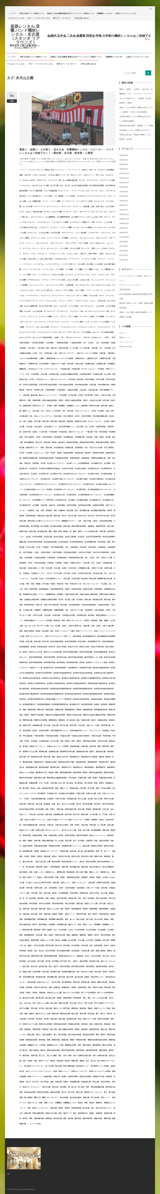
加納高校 (69, 421)
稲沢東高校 (90, 966)
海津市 (67, 909)
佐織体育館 (27, 406)
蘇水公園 (74, 1014)
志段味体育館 (75, 746)
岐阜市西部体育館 (35, 662)
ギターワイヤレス (37, 217)
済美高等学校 (104, 914)
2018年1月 (123, 232)
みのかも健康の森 (30, 306)
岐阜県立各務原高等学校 (62, 673)
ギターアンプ (84, 212)
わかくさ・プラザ (64, 332)
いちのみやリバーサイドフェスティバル (91, 196)
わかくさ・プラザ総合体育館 (103, 332)
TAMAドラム (41, 180)
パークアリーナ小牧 (88, 259)
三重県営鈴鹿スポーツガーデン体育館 (59, 358)
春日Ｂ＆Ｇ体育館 (68, 804)
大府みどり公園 (106, 558)
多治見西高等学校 (76, 542)
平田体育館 (107, 736)
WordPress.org (125, 346)
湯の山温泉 (80, 919)
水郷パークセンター (79, 883)
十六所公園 (43, 432)
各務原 (59, 453)
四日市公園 (72, 516)
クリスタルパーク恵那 (60, 222)
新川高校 (26, 788)
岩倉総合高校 (102, 720)
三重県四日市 (79, 358)
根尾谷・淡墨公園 (43, 856)
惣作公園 (22, 757)
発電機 (64, 940)
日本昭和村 (41, 793)
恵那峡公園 (43, 751)
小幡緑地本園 (47, 610)
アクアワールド (92, 180)
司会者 (52, 453)
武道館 (98, 877)
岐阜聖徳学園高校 (43, 704)
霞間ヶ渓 (37, 1097)
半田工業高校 (29, 437)
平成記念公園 (65, 736)
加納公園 (61, 421)
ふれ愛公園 (69, 285)
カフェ (21, 212)
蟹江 (97, 1014)
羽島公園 (107, 987)
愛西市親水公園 (39, 778)
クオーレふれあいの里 (94, 217)
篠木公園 (69, 977)
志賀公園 (84, 746)
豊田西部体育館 (91, 1050)
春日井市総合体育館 (26, 809)
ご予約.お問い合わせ (81, 18)
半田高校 (89, 437)
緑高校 (93, 982)
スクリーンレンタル (38, 238)
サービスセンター (100, 227)
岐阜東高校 (61, 662)
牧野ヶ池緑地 (47, 930)
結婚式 (86, 977)
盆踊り (30, 945)
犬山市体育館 (79, 930)
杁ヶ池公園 (101, 825)
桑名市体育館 (91, 862)
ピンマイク (69, 275)
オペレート (77, 206)
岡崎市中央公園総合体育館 (55, 715)
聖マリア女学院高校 (88, 993)
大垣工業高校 (27, 552)
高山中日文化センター (104, 1108)
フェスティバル (103, 275)
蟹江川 (103, 1014)
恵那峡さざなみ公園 (30, 751)
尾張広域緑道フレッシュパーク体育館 (38, 620)
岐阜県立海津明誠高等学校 (92, 694)
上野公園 (69, 364)
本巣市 (77, 825)
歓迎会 (39, 877)
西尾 (79, 1019)
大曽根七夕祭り (75, 563)
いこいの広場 (70, 196)
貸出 (60, 1055)
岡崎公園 (40, 710)
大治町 (98, 563)
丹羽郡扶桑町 (50, 390)
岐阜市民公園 (61, 657)
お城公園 (86, 206)
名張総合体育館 (98, 505)
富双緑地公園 (97, 599)
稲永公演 (34, 966)
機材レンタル (94, 872)
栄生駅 (26, 856)
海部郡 (85, 909)
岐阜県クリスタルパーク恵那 (96, 662)
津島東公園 (72, 898)
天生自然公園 (97, 573)
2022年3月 (123, 164)
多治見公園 (48, 537)
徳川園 (25, 746)
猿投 (21, 935)
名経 (37, 510)
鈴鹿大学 (57, 1076)
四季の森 (57, 516)
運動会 (82, 1061)
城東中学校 (23, 531)
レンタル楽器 (104, 322)
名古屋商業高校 (83, 463)
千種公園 (89, 432)
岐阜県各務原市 (60, 668)
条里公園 (110, 825)
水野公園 (29, 888)
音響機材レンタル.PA (104, 13)
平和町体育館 (39, 736)
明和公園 (22, 804)
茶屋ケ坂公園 (63, 1003)
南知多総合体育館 (102, 442)
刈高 (24, 421)
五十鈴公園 (72, 395)
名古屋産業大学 (95, 500)
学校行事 (60, 584)
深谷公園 (34, 914)
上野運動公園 (101, 364)
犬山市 (70, 930)
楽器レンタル (39, 872)
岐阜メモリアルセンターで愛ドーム (58, 636)
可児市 (21, 453)
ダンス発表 (64, 248)
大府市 (30, 563)
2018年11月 (124, 219)
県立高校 (66, 945)
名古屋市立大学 (59, 495)
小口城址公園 (27, 610)
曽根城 (88, 809)
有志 (112, 809)
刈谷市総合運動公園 (99, 416)
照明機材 (97, 924)
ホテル (101, 296)
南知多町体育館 (72, 442)
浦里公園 (42, 909)
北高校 (34, 432)
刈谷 (30, 416)
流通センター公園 (90, 903)
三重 (55, 353)
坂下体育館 (44, 526)
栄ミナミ (107, 851)
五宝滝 (80, 395)
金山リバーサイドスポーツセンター (39, 1071)
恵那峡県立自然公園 (67, 751)
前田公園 (45, 421)
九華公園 (26, 395)
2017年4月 (123, 260)
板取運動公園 (27, 851)
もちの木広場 (37, 311)
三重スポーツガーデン (66, 353)
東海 (45, 835)
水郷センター (65, 883)
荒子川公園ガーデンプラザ (104, 1003)
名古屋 (42, 463)
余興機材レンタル (73, 406)
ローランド (30, 327)
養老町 (60, 1108)
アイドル (82, 180)
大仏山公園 (30, 547)
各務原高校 (85, 458)
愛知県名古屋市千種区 (66, 762)
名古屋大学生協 (67, 468)
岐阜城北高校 (42, 647)
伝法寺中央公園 (95, 400)
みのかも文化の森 (45, 306)
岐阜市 (25, 652)
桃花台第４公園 (86, 856)
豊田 (79, 1045)
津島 (47, 898)
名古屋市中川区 (56, 474)
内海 (112, 411)
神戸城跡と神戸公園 (59, 961)
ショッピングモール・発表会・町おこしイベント (46, 170)
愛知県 (101, 757)
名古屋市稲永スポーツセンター (40, 495)
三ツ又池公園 (84, 348)
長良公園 (95, 1082)
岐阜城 (33, 647)
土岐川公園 (87, 521)
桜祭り (46, 867)
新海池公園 (74, 788)
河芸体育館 (74, 893)
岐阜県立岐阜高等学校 (73, 694)
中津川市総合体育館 (65, 385)
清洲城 (54, 914)
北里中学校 (27, 432)
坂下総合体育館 (56, 526)
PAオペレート (89, 175)
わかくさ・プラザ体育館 (82, 332)
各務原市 (87, 453)
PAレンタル (100, 175)
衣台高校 (39, 1019)
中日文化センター (42, 379)
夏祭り (80, 531)
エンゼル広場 (27, 206)
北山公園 (79, 427)
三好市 (34, 353)
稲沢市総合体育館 (77, 966)
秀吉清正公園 (94, 961)
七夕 (84, 343)
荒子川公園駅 (24, 1008)
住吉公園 (105, 400)
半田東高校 (58, 437)
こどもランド (44, 227)
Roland (25, 180)
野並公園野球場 (69, 1066)
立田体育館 (36, 972)
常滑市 (34, 731)
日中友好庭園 (105, 788)
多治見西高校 (63, 542)
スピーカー (74, 238)
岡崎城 (78, 710)
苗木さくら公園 (43, 1003)
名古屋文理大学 (60, 500)
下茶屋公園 (75, 369)
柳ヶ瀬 (80, 851)
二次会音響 (62, 395)
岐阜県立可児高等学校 (44, 673)
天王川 (49, 573)
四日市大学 (82, 516)
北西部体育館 (101, 427)
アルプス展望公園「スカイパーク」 (57, 191)
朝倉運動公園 (58, 814)
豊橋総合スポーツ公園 (55, 1045)
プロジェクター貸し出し (45, 290)
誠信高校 (84, 1029)
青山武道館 (64, 1097)
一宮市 (106, 337)
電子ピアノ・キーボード (62, 18)
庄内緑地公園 (44, 741)
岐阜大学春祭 (61, 647)
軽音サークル (44, 1061)
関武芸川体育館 (43, 1092)
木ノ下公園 (103, 814)
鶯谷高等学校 (87, 1118)
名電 (42, 510)
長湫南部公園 (86, 1082)
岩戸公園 (47, 725)
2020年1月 (123, 169)
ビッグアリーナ (44, 275)
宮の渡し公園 (70, 599)
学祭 (66, 584)
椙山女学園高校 (108, 867)
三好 (100, 348)
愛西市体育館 (109, 772)
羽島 (89, 987)
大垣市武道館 (57, 552)
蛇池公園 (91, 1014)
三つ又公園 (74, 348)
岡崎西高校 (53, 720)
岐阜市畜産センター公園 (93, 657)
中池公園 (79, 379)
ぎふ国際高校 (50, 217)
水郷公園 (91, 883)
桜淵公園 (39, 867)
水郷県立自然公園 (102, 883)
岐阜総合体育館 (96, 699)
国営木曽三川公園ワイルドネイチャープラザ (44, 521)
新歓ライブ (64, 788)
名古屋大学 (33, 468)
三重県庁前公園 (104, 358)
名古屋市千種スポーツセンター (63, 479)
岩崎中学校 (27, 725)
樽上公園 (79, 872)
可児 (86, 447)
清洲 (40, 914)
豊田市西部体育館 (68, 1050)
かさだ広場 (110, 206)
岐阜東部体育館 (49, 662)
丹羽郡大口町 (39, 390)
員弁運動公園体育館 (98, 510)
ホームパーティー (58, 296)
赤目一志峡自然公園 (99, 1055)
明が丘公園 (98, 799)
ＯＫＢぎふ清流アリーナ (56, 175)
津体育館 (40, 898)
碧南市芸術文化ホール (67, 956)
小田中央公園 (37, 615)
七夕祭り (91, 343)
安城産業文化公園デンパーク (33, 594)
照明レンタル (87, 924)
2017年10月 (124, 237)
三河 (40, 353)
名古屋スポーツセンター (56, 463)
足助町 (30, 1061)
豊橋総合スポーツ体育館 (36, 1045)
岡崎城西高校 (87, 710)
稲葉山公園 (27, 972)
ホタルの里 (93, 296)
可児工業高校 (109, 447)
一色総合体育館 (75, 343)
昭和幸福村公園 (70, 809)
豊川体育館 (62, 1035)
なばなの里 (32, 259)
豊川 (55, 1035)
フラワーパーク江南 (57, 280)
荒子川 (80, 1003)
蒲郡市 (31, 1014)
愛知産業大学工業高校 (89, 757)
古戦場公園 (69, 447)
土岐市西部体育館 (105, 521)
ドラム (33, 254)
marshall (42, 175)
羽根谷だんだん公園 (54, 993)
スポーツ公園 (83, 243)
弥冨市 (67, 741)
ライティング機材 (45, 316)
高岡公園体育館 (38, 1113)
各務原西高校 (75, 458)
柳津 (97, 851)
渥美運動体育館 (30, 919)
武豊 (56, 877)
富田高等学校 (29, 605)
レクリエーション (53, 322)
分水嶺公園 (23, 416)
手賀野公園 (82, 778)
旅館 (97, 788)
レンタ (86, 322)
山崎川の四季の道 (74, 626)
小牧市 (108, 610)
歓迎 (24, 877)
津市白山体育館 (44, 903)
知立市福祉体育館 (63, 951)
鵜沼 (64, 1118)
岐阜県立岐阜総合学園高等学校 (51, 694)
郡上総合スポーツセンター (34, 1066)
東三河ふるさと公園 (69, 830)
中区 (27, 374)
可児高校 (29, 453)
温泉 (66, 919)
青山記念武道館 (75, 1097)
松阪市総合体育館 (40, 846)
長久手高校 (44, 1082)
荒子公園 (73, 1003)
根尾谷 (33, 856)
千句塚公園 (53, 432)
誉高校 (77, 1029)
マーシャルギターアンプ (28, 301)
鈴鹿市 (64, 1076)
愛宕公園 (47, 757)
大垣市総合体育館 (69, 552)
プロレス (58, 290)
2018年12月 (124, 214)
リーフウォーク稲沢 (87, 316)
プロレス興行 (79, 290)
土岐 (79, 521)
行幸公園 (31, 1019)
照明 (79, 924)
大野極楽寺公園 (83, 568)
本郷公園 (92, 825)
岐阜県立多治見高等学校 (31, 678)
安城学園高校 (44, 589)
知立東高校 (75, 951)
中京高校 (100, 369)
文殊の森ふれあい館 (57, 783)
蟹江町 (109, 1014)
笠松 (78, 972)
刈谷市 (77, 416)
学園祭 (38, 584)
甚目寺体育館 (105, 935)
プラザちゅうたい (34, 280)
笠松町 (104, 972)
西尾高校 (84, 1024)
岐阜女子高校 (84, 647)
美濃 (50, 987)
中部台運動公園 (103, 385)
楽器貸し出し (50, 872)
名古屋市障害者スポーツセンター (90, 495)
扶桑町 (94, 778)
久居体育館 (61, 390)
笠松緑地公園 (40, 977)
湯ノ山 (72, 919)
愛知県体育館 (27, 762)
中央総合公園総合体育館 (69, 374)
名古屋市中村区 (93, 474)
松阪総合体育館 (54, 846)
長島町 (65, 1082)
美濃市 (73, 987)
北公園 (106, 421)
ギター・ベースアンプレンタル (38, 18)
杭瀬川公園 (40, 830)
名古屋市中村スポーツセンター (74, 474)
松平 (74, 841)
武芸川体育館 (49, 877)
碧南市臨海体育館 (50, 956)
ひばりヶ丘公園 (57, 275)
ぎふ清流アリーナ (77, 217)
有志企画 (32, 814)
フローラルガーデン (82, 285)
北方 (86, 427)
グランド (107, 217)
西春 (90, 1024)
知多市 (106, 945)
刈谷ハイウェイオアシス (43, 416)
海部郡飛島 (93, 909)
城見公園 (32, 531)
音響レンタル (49, 1103)
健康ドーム (27, 411)
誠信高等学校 (94, 1029)
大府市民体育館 (39, 563)
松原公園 (68, 841)
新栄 (38, 788)
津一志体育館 (31, 898)
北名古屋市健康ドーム (66, 427)
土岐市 (94, 521)
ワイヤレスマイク (103, 327)
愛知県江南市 (55, 767)
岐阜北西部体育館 (56, 641)
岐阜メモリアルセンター (35, 636)
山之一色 (27, 626)
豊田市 (42, 1050)
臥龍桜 (59, 998)
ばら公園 (81, 264)
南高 (42, 447)
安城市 (67, 589)
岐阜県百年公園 (85, 668)
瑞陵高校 (83, 935)
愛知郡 (51, 772)
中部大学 (29, 390)
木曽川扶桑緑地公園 (30, 825)
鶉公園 (70, 1118)
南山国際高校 (29, 442)
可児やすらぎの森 (95, 447)
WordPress (30, 1189)
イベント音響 (55, 201)
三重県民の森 (32, 364)
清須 (89, 914)
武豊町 (62, 877)
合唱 (108, 458)
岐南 (21, 631)
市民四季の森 (105, 725)
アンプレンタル (83, 191)
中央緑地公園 (97, 374)
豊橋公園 (65, 1040)
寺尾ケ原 (39, 605)
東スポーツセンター (52, 830)
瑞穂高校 (74, 935)
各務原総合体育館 (61, 458)
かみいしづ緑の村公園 (34, 212)
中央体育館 (35, 374)
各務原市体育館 (98, 453)
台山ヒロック (39, 453)
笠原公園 (45, 972)
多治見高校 (101, 542)
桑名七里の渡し (28, 862)
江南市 (60, 888)
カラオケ (47, 212)
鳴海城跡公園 (39, 1118)
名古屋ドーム (71, 463)
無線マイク (72, 924)
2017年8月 (123, 241)
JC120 (34, 175)
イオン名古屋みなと (35, 196)
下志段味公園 (65, 369)
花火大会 (27, 1003)
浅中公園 (102, 903)
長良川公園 (46, 1087)
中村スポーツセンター (58, 379)
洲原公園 (79, 903)
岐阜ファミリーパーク (84, 631)
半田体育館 (103, 432)
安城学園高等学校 (56, 589)
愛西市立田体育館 (25, 778)
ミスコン (92, 301)
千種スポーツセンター (76, 432)
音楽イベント (105, 1097)
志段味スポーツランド (37, 746)
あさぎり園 (54, 185)
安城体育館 (33, 589)
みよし (56, 306)
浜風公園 (34, 909)
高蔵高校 (99, 1113)
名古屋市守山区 (88, 484)
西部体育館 (36, 1029)
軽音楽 (52, 1061)
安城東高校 (98, 589)
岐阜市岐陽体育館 (100, 652)
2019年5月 (123, 201)
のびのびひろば (60, 259)
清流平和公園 (81, 914)
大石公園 (57, 568)
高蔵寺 (91, 1113)
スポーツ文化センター (97, 243)
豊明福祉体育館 (31, 1040)
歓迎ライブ (32, 877)
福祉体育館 (84, 961)
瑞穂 (68, 935)
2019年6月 (123, 196)
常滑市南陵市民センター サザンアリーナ (85, 731)
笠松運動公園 (52, 977)
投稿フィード (124, 337)
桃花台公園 (75, 856)
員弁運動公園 (84, 510)
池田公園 (47, 893)
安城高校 (60, 594)
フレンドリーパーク (36, 285)
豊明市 (103, 1035)
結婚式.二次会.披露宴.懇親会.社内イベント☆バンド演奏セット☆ (70, 13)
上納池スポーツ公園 (57, 364)
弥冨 (61, 741)
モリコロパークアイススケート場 (96, 311)
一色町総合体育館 (61, 343)
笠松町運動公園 (28, 977)
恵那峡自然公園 (82, 751)
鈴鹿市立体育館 (85, 1076)
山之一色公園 (55, 626)
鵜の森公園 (58, 1118)
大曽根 (65, 563)
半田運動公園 (79, 437)
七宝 (97, 343)
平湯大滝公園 (96, 736)
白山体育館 (72, 940)
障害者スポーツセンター (93, 1092)
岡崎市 (26, 715)
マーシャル (110, 296)
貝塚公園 (34, 1055)
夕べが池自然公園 (90, 531)
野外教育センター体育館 (100, 1066)
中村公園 (71, 379)
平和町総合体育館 (51, 736)
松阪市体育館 (27, 846)
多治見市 (81, 537)
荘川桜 (41, 1008)
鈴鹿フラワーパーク (35, 1076)
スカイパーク (105, 233)
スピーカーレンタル (87, 238)
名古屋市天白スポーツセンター (45, 484)
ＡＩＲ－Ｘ (76, 170)
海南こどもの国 (52, 909)
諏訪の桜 (104, 1029)
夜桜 (108, 542)
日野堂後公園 (71, 799)
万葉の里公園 (63, 348)
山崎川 (64, 626)
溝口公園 (89, 919)
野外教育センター (82, 1066)
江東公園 (34, 893)
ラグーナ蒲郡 (73, 316)
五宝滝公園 (88, 395)
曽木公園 (81, 809)
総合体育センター (97, 977)
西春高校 (107, 1024)
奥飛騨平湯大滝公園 (104, 579)
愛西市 (85, 772)
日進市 (26, 799)
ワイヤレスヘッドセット (87, 327)
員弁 (76, 510)
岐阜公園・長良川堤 (41, 641)
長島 (52, 1082)
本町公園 (84, 825)
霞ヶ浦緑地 (28, 1097)
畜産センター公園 (47, 940)
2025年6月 (123, 155)
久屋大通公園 (92, 390)
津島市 (52, 898)
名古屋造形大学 (25, 505)
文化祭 (46, 783)
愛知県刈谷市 (39, 762)
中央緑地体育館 (85, 374)
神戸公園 (40, 961)
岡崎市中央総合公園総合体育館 (94, 715)
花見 (34, 1003)
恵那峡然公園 (53, 751)
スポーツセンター (56, 243)
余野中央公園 (94, 406)
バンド (25, 269)
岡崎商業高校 (70, 710)
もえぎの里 (100, 306)
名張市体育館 (71, 505)
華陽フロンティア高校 (102, 1008)
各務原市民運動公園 (30, 458)
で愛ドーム (95, 248)
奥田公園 (92, 579)
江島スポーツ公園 (92, 888)
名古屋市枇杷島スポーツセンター (100, 489)
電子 (105, 1092)
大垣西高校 (51, 558)
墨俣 (50, 531)
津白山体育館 (70, 903)
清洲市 (60, 914)
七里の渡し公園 (43, 348)
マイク (41, 301)
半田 (95, 432)
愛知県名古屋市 (51, 762)
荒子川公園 (88, 1003)
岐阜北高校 (82, 641)
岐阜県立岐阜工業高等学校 (29, 694)
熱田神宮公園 (27, 930)
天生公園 (66, 573)
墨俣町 (65, 531)
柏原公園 (73, 851)
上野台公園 (79, 364)
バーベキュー (27, 264)
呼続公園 (69, 510)
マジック (61, 301)
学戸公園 (45, 584)
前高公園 (53, 421)
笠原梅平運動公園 (68, 972)
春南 (53, 804)
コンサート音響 (65, 227)
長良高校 (63, 1087)
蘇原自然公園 (65, 1014)
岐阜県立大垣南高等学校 (71, 678)
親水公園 (53, 1029)
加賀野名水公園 (80, 421)
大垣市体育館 (45, 552)
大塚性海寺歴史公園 (75, 558)
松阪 (95, 841)
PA (68, 175)
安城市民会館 (87, 589)
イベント (45, 201)
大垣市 (36, 552)
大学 (86, 558)
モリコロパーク (49, 311)
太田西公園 (75, 579)
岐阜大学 (52, 647)
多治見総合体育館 (50, 542)
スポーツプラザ (70, 243)
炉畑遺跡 (52, 924)
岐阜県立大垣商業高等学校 (91, 678)
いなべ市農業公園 (34, 201)
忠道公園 (92, 746)
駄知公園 (86, 1108)
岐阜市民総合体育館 (75, 657)
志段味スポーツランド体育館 (57, 746)
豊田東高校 (80, 1050)
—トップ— (12, 13)
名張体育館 (61, 505)
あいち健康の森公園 (69, 180)
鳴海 (30, 1118)
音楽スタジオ (32, 1103)
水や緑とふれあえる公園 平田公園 (38, 883)
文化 (40, 783)
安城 (26, 589)
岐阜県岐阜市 (73, 668)
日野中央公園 (60, 799)
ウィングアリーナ (68, 201)
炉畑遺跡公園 (61, 924)
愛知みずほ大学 (62, 757)
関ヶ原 (73, 1087)
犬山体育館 (62, 930)
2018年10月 (124, 223)
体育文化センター (38, 406)
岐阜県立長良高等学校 (81, 699)
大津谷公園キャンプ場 (36, 568)
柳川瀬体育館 (89, 851)
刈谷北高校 (58, 416)
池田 (40, 893)
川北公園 (81, 725)
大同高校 (45, 547)
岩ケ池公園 (70, 720)
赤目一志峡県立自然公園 (82, 1055)
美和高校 (29, 987)
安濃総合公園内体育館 (48, 599)
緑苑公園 (76, 982)
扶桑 (89, 778)
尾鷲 (100, 620)
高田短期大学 (83, 1113)
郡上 (87, 1061)
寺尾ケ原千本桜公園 (51, 605)
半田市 (38, 437)
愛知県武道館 (44, 767)
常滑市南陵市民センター (59, 731)
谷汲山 (38, 1035)
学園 (32, 584)
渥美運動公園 (42, 919)
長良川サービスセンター (31, 1087)
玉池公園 (39, 935)
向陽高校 (61, 510)
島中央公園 (64, 725)
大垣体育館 (74, 547)
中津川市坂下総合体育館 (48, 385)
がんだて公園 (57, 212)
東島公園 (105, 830)
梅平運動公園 (75, 867)
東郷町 (30, 841)
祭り (69, 961)
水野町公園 (38, 888)
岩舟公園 (55, 725)
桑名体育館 (56, 862)
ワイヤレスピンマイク (68, 327)
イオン (101, 191)
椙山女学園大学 (95, 867)
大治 (92, 563)
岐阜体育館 (77, 636)
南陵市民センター (32, 447)
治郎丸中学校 (94, 893)
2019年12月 (124, 173)
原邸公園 (48, 447)
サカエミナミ (32, 233)
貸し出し (42, 1055)
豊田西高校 (103, 1050)
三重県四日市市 (91, 358)
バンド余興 (59, 269)
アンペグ (94, 191)
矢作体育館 (75, 945)
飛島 (86, 1103)
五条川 (96, 395)
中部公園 (92, 385)
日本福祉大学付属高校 (66, 793)
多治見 (28, 537)
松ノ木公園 (59, 841)
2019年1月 (123, 210)
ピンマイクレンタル (82, 275)
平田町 (26, 741)
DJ (95, 170)
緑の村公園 (56, 982)
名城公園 (43, 505)
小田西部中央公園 (68, 615)
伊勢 (29, 400)
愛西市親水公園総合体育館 (56, 778)
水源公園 (55, 883)
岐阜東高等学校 (72, 662)
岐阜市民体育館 (49, 657)
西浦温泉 (27, 1029)
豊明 (97, 1035)
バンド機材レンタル (91, 269)
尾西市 (86, 620)
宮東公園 (87, 599)
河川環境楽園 (63, 893)
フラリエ (45, 280)
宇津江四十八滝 (75, 584)
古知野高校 (79, 447)
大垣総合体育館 (39, 558)
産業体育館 (35, 940)
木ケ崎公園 (93, 814)
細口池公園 (79, 977)
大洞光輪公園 (107, 563)
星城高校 (47, 804)
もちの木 (27, 311)
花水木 (111, 998)
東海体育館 (53, 835)
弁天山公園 (54, 741)
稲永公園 (26, 966)
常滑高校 (105, 731)
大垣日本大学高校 (84, 552)
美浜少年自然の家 (40, 987)
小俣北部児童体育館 (88, 605)
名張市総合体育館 (84, 505)
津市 (79, 898)
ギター (75, 212)
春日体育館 (40, 809)
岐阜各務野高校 (108, 641)
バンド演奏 (27, 275)
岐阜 (52, 631)
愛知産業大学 (75, 757)
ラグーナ (63, 316)
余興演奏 (84, 406)
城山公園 (110, 526)
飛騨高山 (99, 1103)
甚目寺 (96, 935)
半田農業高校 (68, 437)
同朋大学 (27, 463)
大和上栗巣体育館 (56, 547)
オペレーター (66, 206)
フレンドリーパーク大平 (54, 285)
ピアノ (34, 275)
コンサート (54, 227)
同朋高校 (35, 463)
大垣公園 (83, 547)
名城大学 (52, 505)
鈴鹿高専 (109, 1076)
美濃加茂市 (66, 987)
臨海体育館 (67, 998)
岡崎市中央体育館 (37, 715)
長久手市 (35, 1082)
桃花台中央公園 (64, 856)
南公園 (108, 437)
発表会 (57, 940)
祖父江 (87, 956)
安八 (110, 584)
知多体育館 (98, 945)
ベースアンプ (97, 290)
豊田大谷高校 (107, 1045)
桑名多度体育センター (70, 862)
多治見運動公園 (90, 542)
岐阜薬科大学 (75, 704)
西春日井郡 (98, 1024)
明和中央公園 (109, 799)
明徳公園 (31, 804)
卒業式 (101, 437)
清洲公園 (47, 914)
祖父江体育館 (96, 956)
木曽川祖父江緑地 (61, 825)
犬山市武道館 (91, 930)
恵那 (99, 746)
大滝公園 (48, 568)
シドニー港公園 (80, 233)
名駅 (55, 510)
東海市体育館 (70, 835)
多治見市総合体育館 (35, 542)
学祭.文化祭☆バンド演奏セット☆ (31, 13)
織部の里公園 (102, 982)
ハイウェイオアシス (52, 264)
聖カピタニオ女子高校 (71, 993)
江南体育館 (53, 888)
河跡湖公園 (84, 893)
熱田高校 (37, 930)
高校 (60, 1113)
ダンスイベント (52, 248)
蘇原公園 (55, 1014)
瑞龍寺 (90, 935)
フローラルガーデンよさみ (100, 285)
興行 (84, 998)
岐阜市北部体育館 (86, 652)
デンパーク (85, 248)
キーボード (67, 212)
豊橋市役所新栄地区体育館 (97, 1040)
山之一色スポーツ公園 (40, 626)
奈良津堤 (84, 579)
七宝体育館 (105, 343)
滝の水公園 (98, 919)
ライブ (56, 316)
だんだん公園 (75, 248)
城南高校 (91, 526)
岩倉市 (93, 720)
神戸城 (47, 961)
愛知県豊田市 (101, 767)
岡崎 (24, 710)
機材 (86, 872)
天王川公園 (58, 573)
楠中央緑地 (23, 872)
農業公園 (74, 1061)
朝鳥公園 (84, 814)
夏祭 (74, 531)
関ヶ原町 (81, 1087)
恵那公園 (105, 746)
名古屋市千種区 (82, 479)
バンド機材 (79, 269)
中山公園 (107, 374)
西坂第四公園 (71, 1019)
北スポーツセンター (95, 421)
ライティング (32, 316)
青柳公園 (86, 1097)
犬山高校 (110, 930)
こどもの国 (108, 222)
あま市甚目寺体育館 (96, 185)
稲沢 (50, 966)
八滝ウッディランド (82, 411)
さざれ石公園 (55, 233)
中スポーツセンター (88, 369)
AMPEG (84, 170)
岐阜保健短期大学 (89, 636)
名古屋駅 (35, 505)
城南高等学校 (101, 526)
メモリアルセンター (87, 306)
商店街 (109, 510)
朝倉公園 (48, 814)
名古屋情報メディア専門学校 (43, 500)
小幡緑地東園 (58, 610)
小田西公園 (56, 615)
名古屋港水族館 (82, 500)
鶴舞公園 (107, 1118)
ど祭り (101, 254)
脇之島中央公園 (28, 998)
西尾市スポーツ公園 (30, 1024)
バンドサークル (34, 269)
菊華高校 (74, 1008)
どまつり (26, 254)
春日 (58, 804)
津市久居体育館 (101, 898)
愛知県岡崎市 (92, 762)
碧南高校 (80, 956)
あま (61, 185)
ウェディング (99, 201)
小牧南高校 (88, 610)
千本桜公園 (62, 432)
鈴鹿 (55, 1071)
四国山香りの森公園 (44, 516)
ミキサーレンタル (81, 301)
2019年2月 (123, 205)
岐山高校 (45, 631)
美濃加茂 (57, 987)
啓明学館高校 (31, 516)
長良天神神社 (105, 1082)
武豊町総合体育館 (73, 877)
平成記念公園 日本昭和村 (80, 736)
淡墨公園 (26, 914)
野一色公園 (49, 1066)
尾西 (63, 620)
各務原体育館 (68, 453)
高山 (92, 1108)
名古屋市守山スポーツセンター (69, 484)
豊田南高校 (96, 1045)
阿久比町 (71, 1092)
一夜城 (56, 337)
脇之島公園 (40, 998)
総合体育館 (32, 982)
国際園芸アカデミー (69, 521)
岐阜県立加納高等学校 (100, 668)
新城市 (101, 783)
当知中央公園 (102, 741)
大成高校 (58, 563)
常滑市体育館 (44, 731)
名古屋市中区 (44, 474)
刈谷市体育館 (86, 416)
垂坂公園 (66, 526)
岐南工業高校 (29, 631)
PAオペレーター (76, 175)
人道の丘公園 (105, 395)
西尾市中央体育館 (45, 1024)
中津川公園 (100, 379)
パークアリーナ (74, 259)
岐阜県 (82, 662)
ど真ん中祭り (92, 254)
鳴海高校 (48, 1118)
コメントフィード (126, 342)
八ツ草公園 (56, 411)
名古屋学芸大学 (93, 468)
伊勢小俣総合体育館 (49, 400)
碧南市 (109, 951)
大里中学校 (72, 568)
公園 (107, 411)
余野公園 (104, 406)
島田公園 (73, 725)
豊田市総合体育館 (53, 1050)
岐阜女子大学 (73, 647)
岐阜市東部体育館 (35, 657)
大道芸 (64, 568)
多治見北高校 (58, 537)
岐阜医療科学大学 (94, 641)
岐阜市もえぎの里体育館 (53, 652)
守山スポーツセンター (91, 584)
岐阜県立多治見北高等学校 (82, 673)
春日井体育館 (87, 804)
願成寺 (80, 1103)
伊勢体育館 (36, 400)
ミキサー (69, 301)
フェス (93, 275)
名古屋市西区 (71, 495)
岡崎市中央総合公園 (73, 715)
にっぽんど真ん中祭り (45, 259)
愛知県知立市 (78, 767)
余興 (55, 406)
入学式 (47, 411)
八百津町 (100, 411)
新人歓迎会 (79, 783)
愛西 (56, 772)
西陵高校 (45, 1029)
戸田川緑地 (72, 778)
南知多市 (61, 442)
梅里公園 (84, 867)
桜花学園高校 (55, 867)
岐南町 (38, 631)
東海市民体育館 (82, 835)
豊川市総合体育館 (74, 1035)
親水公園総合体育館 (65, 1029)
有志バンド (23, 814)
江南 (45, 888)
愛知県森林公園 (31, 767)
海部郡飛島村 (104, 909)
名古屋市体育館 (106, 474)
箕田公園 (61, 977)
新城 (95, 783)
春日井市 (97, 804)
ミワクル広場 (73, 306)
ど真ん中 (83, 254)
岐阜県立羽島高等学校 (36, 699)
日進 (99, 793)
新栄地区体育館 (48, 788)
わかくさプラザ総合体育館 (42, 337)
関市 (87, 1087)
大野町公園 (108, 568)
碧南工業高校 (101, 951)
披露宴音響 (33, 783)
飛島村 (91, 1103)
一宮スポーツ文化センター (92, 337)
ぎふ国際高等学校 (63, 217)
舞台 (89, 998)
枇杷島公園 (64, 851)
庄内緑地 (34, 741)
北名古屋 (29, 427)
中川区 (31, 379)
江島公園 (104, 888)
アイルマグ (11, 1189)
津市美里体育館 (57, 903)
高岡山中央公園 (51, 1113)
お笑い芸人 (100, 206)
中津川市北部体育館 (30, 385)
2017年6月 (123, 251)
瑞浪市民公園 (60, 935)
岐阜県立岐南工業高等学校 (97, 683)
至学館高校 (77, 998)
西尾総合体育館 (74, 1024)
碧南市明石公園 (36, 956)
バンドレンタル (48, 269)
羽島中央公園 (97, 987)
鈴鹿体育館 (48, 1076)
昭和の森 (60, 809)
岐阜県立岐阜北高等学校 (40, 689)
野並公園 (58, 1066)
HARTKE (27, 175)
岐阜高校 (104, 704)
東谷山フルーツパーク (97, 835)
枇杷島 (36, 851)
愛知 (53, 757)
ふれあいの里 (84, 280)
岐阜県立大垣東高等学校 (36, 683)
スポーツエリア (101, 238)
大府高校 (50, 563)
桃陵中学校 (98, 856)
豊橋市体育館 (81, 1040)
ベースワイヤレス (32, 296)
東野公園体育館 (48, 841)
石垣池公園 (85, 951)
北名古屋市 (38, 427)
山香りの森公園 (108, 626)
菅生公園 (48, 1008)
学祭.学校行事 (124, 289)
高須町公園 (108, 1113)
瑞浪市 (51, 935)
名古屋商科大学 (96, 463)
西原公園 (53, 1019)
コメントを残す (35, 1124)
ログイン (122, 333)
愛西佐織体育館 (65, 772)
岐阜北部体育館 (70, 641)
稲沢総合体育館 (101, 966)
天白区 (41, 579)
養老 (29, 1108)
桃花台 (54, 856)
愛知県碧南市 (89, 767)
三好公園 (107, 348)
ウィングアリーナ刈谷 (84, 201)
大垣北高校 (92, 547)
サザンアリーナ (67, 233)
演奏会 (106, 919)
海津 (61, 909)
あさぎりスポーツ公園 (40, 185)
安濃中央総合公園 (71, 594)
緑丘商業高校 (66, 982)
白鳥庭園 (97, 940)
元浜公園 (35, 411)
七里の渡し (32, 348)
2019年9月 (123, 187)
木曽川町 (50, 825)
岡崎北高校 (49, 710)
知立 (35, 951)
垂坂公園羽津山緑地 (78, 526)
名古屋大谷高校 (80, 468)
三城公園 (94, 348)
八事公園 (69, 411)
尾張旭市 (57, 620)
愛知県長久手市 (41, 772)
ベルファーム (45, 296)
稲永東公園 (43, 966)
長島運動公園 (75, 1082)
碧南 (92, 951)
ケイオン (99, 222)
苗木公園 (53, 1003)
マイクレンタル (51, 301)
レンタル (94, 322)
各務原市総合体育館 (46, 458)
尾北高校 (91, 615)
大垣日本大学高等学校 (100, 552)
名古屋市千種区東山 (96, 479)
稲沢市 (56, 966)
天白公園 (34, 579)
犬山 (55, 930)
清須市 (94, 914)
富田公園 (107, 599)
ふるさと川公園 (72, 280)
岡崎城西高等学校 (100, 710)
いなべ (109, 196)
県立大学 (58, 945)
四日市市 (91, 516)
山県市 (98, 626)
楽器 (30, 872)
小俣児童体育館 (74, 605)
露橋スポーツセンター (50, 1097)
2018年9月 (123, 228)
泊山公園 (104, 893)
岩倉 (78, 720)
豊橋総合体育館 (70, 1045)
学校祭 (52, 584)
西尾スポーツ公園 (89, 1019)
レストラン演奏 (77, 322)
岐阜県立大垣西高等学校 (56, 683)
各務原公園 (79, 453)
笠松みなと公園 (86, 972)
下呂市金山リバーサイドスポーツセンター (43, 369)
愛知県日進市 (104, 762)
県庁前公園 (49, 945)
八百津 (93, 411)
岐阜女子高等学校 (97, 647)
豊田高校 (26, 1055)
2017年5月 (123, 255)
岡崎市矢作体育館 (40, 720)
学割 (27, 584)
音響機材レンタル (69, 1103)
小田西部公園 (81, 615)
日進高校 (50, 799)
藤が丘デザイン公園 (43, 1014)
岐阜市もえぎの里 (35, 652)
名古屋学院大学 (106, 468)
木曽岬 (86, 820)
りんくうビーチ (39, 322)
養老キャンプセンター (40, 1108)
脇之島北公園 (50, 998)
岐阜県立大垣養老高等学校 (76, 683)
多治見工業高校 (70, 537)
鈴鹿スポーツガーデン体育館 (99, 1071)
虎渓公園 (83, 1014)
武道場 (91, 877)
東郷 (24, 841)
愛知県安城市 (81, 762)
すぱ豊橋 (65, 238)
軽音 (35, 1061)
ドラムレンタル (72, 254)
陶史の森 (79, 1092)
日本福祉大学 (52, 793)
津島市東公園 (61, 898)
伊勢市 (60, 400)
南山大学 (39, 442)
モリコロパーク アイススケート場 (70, 311)
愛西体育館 (77, 772)
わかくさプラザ (25, 337)
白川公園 (89, 940)
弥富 (73, 741)
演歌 (112, 919)
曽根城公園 (96, 809)
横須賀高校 (70, 872)
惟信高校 (110, 751)
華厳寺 (90, 1008)
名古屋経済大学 (108, 500)
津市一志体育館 (88, 898)
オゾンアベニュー (53, 206)
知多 (90, 945)
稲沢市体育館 (65, 966)
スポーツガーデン (42, 243)
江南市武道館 (70, 888)
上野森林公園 (89, 364)
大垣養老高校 (61, 558)
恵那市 (91, 751)
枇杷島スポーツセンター (49, 851)
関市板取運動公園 (97, 1087)
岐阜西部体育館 (86, 704)
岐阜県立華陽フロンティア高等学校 (58, 699)
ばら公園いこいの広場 (94, 264)
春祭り (52, 809)
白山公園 (81, 940)
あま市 (67, 185)
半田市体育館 (47, 437)
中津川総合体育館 (81, 385)
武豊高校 (84, 877)
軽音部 (67, 1061)
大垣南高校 (101, 547)
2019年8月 (123, 192)
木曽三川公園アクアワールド (34, 820)
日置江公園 (80, 793)
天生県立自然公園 (84, 573)
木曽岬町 (94, 820)
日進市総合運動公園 (38, 799)
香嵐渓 (67, 1108)
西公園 (46, 1019)
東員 (79, 830)
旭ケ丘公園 (82, 799)
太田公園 (66, 579)
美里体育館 (82, 987)
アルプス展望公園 (35, 191)
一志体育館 (49, 343)
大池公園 (86, 563)
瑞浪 (45, 935)
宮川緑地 (79, 599)
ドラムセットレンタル (16, 18)
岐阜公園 (29, 641)
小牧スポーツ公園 (76, 610)
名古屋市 (34, 474)
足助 (24, 1061)
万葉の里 (53, 348)
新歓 (56, 788)
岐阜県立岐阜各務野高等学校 (60, 689)
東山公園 (86, 830)
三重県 (41, 358)
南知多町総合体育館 (87, 442)
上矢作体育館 (44, 364)
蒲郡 (26, 1014)
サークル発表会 (86, 227)
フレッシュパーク (97, 280)
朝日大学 (76, 814)
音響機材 (58, 1103)
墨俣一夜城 (58, 531)
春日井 (78, 804)
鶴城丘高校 (98, 1118)
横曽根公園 (61, 872)
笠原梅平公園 (55, 972)
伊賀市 (85, 400)
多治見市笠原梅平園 (93, 537)
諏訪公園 (31, 1035)
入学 (42, 411)
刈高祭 (30, 421)
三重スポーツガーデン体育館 (86, 353)
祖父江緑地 (32, 961)
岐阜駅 (96, 704)
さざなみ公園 (44, 233)
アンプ (73, 191)
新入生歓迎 (88, 783)
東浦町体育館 (37, 835)
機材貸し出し (105, 872)
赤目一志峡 (67, 1055)
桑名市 (82, 862)
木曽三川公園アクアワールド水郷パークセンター (65, 820)
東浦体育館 (27, 835)
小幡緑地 (37, 610)
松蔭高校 (89, 841)
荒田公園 (34, 1008)
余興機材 (61, 406)
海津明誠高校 (76, 909)
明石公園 (39, 804)
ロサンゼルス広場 (42, 327)
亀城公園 (34, 395)
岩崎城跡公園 (37, 725)
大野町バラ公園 (96, 568)
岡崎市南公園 (27, 720)
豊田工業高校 (34, 1050)
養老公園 (53, 1108)
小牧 (66, 610)
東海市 (60, 835)
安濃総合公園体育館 (31, 599)
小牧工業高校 (99, 610)
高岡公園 (27, 1113)
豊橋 (48, 1040)
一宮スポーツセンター (73, 337)
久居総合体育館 (72, 390)
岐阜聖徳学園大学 (29, 704)
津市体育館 (33, 903)
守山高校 (104, 584)
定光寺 (60, 599)
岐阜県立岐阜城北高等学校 (104, 689)
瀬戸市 (34, 924)
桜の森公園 (30, 867)
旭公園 (90, 799)
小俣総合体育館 (103, 605)
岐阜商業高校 (24, 647)
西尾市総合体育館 (60, 1024)
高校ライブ (67, 1113)
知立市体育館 (50, 951)
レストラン (66, 322)
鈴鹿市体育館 (73, 1076)
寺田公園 (63, 605)
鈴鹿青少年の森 (98, 1076)
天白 (105, 573)
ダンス (42, 248)
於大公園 (91, 788)
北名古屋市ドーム (50, 427)
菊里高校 (83, 1008)
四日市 (64, 516)
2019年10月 (124, 182)
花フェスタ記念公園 (99, 998)
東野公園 (37, 841)
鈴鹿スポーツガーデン (79, 1071)
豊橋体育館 (56, 1040)
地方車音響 (35, 526)
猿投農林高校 (29, 935)
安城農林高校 (50, 594)
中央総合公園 (53, 374)
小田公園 (47, 615)
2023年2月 (123, 160)
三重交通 (102, 353)
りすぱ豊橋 (100, 316)
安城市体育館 (76, 589)
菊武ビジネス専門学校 (62, 1008)
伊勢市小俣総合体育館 (73, 400)
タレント (35, 248)
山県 (92, 626)
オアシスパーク (39, 206)
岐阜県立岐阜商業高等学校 (82, 689)
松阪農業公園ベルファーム (71, 846)
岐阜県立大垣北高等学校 (51, 678)
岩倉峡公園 (85, 720)
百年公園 (105, 940)
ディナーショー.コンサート (130, 285)
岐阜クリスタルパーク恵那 (65, 631)
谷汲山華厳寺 (47, 1035)
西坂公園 (61, 1019)
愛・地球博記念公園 (35, 757)
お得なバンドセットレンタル (125, 13)
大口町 (38, 547)
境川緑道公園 (42, 531)
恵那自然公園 (101, 751)
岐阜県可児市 (49, 668)
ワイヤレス (54, 327)
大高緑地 (26, 573)
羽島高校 (42, 993)
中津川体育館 (89, 379)
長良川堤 (55, 1087)
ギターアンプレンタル (99, 212)
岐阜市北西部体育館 (70, 652)
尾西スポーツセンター (74, 620)
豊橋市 (72, 1040)
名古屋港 (71, 500)
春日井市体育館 (108, 804)
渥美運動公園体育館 (56, 919)
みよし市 (63, 306)
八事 (63, 411)
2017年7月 (123, 246)
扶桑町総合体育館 (105, 778)
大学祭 (91, 558)
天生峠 (73, 573)
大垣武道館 (28, 558)
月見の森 (105, 809)
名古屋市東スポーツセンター (64, 489)
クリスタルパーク (43, 222)
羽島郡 (34, 993)
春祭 (47, 809)
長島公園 (58, 1082)
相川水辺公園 (39, 945)
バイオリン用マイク (69, 264)
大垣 (66, 547)
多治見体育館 (37, 537)
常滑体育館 (27, 731)
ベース (88, 290)
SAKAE (32, 180)
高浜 (74, 1113)
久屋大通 (83, 390)
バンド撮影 (69, 269)
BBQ (91, 170)
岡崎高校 (61, 720)
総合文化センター (43, 982)
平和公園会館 (27, 736)
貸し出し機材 (52, 1055)
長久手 (28, 1082)
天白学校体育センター (53, 579)
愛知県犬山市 (66, 767)
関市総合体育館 (30, 1092)
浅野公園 (26, 909)
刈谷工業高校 (68, 416)
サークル (76, 227)
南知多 (54, 442)
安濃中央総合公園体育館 (88, 594)
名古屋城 (107, 463)
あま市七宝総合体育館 (79, 185)
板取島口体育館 (96, 846)
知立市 (41, 951)
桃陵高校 (107, 856)
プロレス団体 (68, 290)
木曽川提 (42, 825)
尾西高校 (94, 620)
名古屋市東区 (81, 489)
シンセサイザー (93, 233)
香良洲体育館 (76, 1108)
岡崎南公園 (59, 710)
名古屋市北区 (45, 479)
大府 (97, 558)
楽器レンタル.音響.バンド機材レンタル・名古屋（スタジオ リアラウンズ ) (25, 34)
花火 (21, 1003)
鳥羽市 (25, 1118)
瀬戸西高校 (43, 924)
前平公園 (37, 421)
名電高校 (48, 510)
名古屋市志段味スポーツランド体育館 (38, 489)
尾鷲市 (106, 620)
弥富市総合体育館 (89, 741)
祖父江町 (106, 956)
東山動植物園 (96, 830)
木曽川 (101, 820)
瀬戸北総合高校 (25, 924)
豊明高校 (42, 1040)
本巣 (71, 825)
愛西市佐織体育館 (95, 772)
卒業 (95, 437)
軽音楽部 (60, 1061)
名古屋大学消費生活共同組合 (49, 468)
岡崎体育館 (32, 710)
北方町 (91, 427)
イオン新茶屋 (58, 196)
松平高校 (81, 841)
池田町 (54, 893)
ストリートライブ (53, 238)
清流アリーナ (70, 914)
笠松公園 (97, 972)
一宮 (61, 337)
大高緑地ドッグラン (38, 573)
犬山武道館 (101, 930)
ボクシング (70, 296)
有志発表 (40, 814)
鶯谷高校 (78, 1118)
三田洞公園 (48, 353)
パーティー (101, 259)
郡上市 (93, 1061)
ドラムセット (42, 254)
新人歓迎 (69, 783)
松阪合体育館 (104, 841)
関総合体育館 (55, 1092)
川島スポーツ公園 (92, 725)
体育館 (49, 406)
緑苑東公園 (85, 982)
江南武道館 (80, 888)
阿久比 (64, 1092)
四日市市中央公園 (102, 516)
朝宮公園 (68, 814)
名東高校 (31, 510)
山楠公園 (86, 626)
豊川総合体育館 (88, 1035)
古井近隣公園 (58, 447)
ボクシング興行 (82, 296)
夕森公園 (102, 531)
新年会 (33, 788)
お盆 (92, 206)
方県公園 (83, 788)
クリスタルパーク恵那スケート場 (82, 222)
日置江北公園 (91, 793)
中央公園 (43, 374)
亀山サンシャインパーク (48, 395)
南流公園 (47, 442)
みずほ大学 (101, 301)
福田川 (75, 961)
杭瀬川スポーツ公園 (26, 830)
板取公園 (86, 846)
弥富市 (78, 741)
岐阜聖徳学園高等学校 (60, 704)
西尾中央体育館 (103, 1019)
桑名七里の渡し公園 (43, 862)
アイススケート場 (54, 180)
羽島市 (28, 993)
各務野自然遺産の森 (98, 458)
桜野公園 (65, 867)
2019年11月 (124, 178)
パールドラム (39, 264)
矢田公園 (84, 945)
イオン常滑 (48, 196)
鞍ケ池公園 (95, 1097)
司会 (47, 453)
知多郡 (30, 951)
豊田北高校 (87, 1045)
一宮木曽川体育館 (37, 343)
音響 (40, 1103)
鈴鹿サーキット (64, 1071)
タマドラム (27, 248)
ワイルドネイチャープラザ (47, 332)
